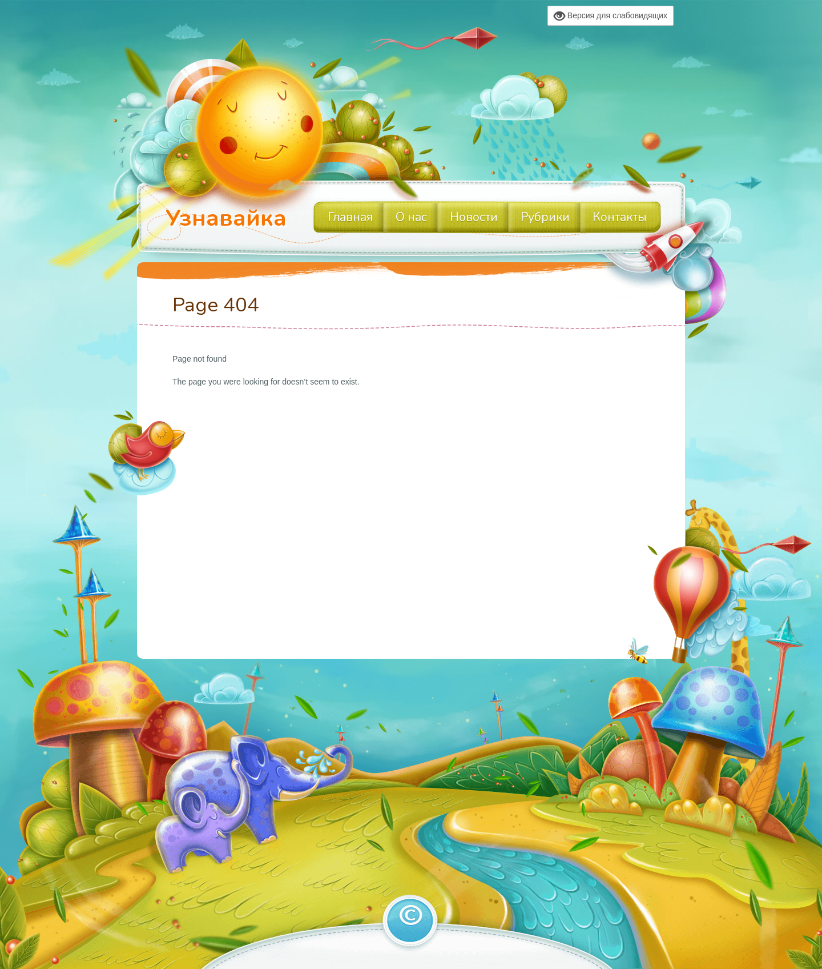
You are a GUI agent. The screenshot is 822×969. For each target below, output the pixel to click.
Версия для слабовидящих (610, 16)
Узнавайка (226, 218)
